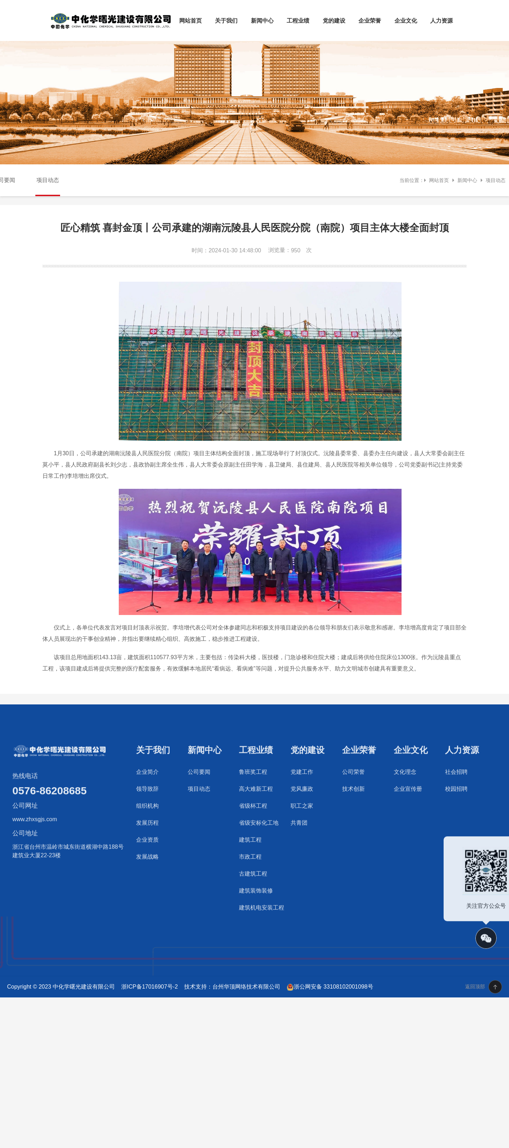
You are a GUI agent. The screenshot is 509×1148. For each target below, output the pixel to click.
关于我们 (226, 21)
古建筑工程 (253, 911)
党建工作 (302, 809)
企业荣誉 (369, 21)
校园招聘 (456, 826)
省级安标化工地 (259, 860)
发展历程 (147, 860)
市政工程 (250, 894)
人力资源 (441, 21)
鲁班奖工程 (253, 809)
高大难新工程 (256, 826)
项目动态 (47, 180)
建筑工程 (250, 877)
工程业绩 (298, 21)
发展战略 (147, 894)
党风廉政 (302, 826)
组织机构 (147, 843)
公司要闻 (199, 809)
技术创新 (353, 826)
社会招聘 (456, 809)
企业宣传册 (408, 826)
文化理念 (405, 809)
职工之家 (302, 843)
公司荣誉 (353, 809)
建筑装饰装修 (256, 928)
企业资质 (147, 877)
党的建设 (334, 21)
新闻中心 (262, 21)
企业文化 (405, 21)
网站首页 (190, 21)
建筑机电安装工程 (261, 945)
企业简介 (147, 809)
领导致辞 (147, 826)
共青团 (299, 860)
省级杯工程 (253, 843)
